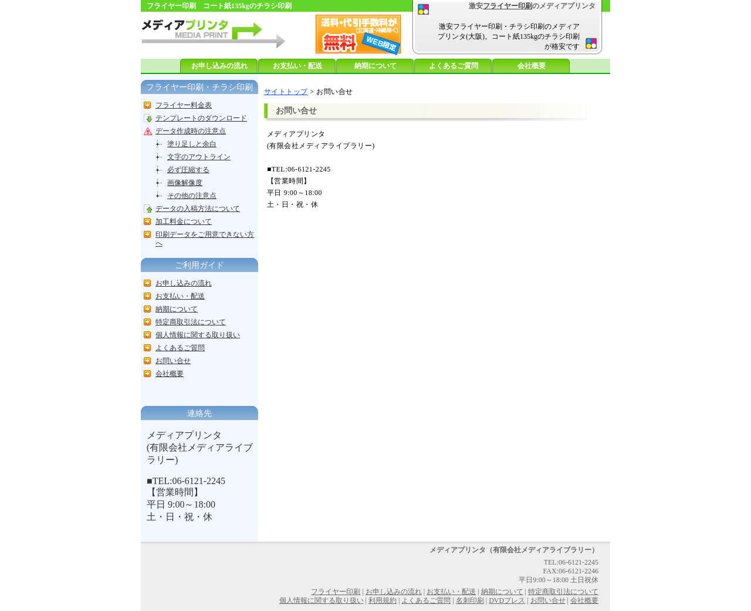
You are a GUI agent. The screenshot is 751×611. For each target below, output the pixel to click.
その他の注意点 (191, 196)
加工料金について (183, 221)
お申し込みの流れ (219, 66)
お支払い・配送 (297, 66)
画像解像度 (184, 183)
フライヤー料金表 (183, 105)
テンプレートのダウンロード (201, 118)
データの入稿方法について (197, 208)
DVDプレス (507, 600)
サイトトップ (286, 92)
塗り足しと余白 (191, 144)
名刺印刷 (470, 600)
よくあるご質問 (453, 66)
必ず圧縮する (188, 170)
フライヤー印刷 (507, 6)
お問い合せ (173, 361)
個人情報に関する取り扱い (197, 335)
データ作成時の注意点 (190, 131)
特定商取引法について (190, 322)
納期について (375, 66)
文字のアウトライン (199, 157)
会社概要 (531, 66)
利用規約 (382, 600)
